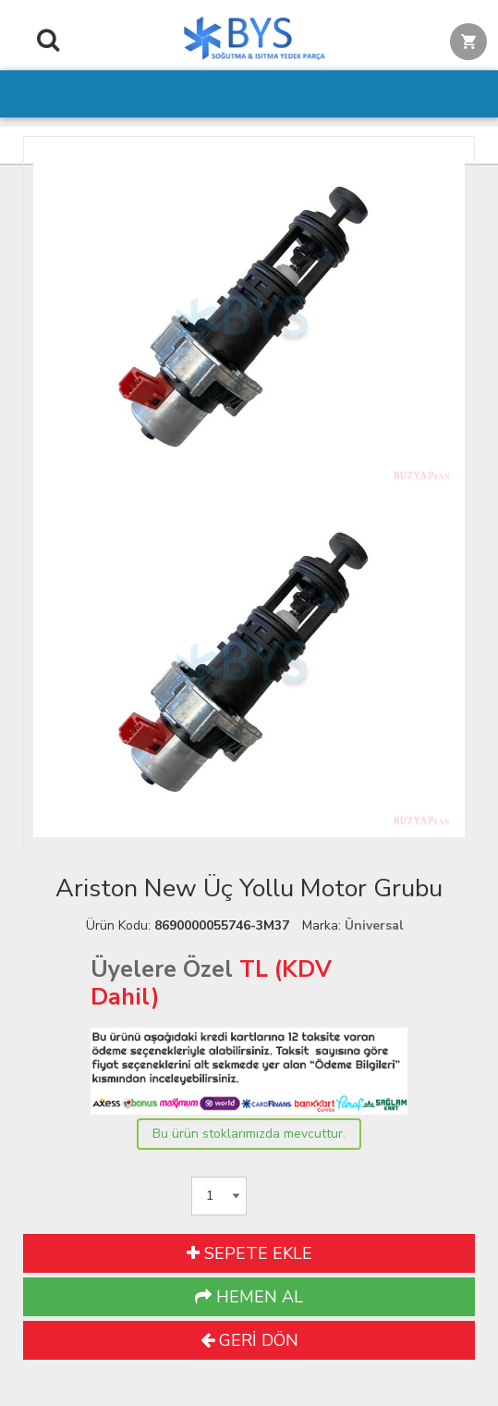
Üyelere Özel (162, 969)
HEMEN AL (249, 1296)
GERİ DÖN (249, 1340)
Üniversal (374, 925)
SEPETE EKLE (249, 1253)
